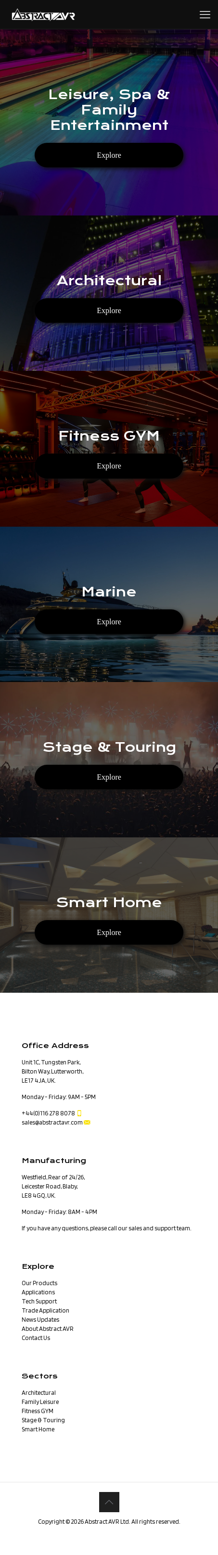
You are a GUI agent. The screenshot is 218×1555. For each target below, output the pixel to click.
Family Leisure (40, 1401)
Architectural (39, 1392)
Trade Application (45, 1310)
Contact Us (36, 1337)
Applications (38, 1292)
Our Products (39, 1283)
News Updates (40, 1319)
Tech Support (39, 1301)
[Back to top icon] (109, 1502)
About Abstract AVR (48, 1328)
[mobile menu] (205, 14)
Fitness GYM (37, 1411)
